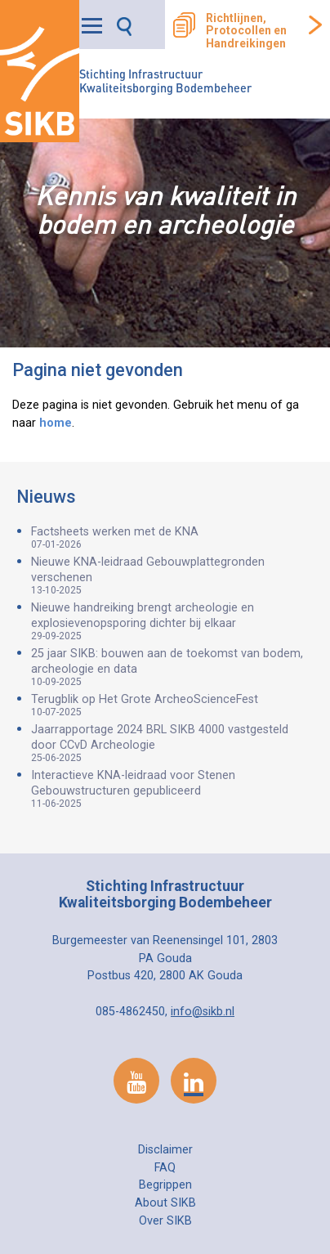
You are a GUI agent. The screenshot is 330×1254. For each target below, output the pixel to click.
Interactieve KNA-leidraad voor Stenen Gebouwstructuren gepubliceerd (172, 788)
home (55, 423)
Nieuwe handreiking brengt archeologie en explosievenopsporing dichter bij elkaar (172, 621)
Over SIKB (165, 1221)
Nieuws (46, 496)
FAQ (165, 1168)
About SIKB (165, 1203)
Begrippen (165, 1185)
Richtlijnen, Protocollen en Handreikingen (246, 31)
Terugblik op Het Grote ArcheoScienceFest (172, 705)
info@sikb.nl (202, 1012)
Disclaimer (165, 1150)
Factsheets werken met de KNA (172, 537)
